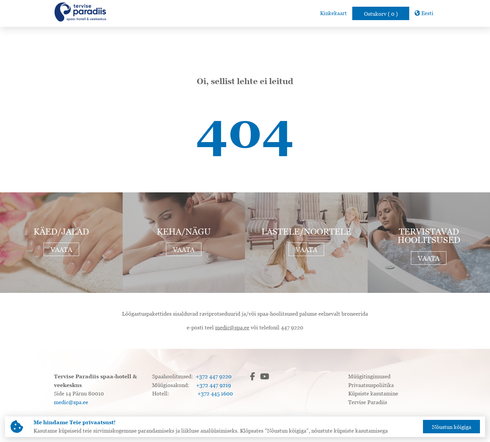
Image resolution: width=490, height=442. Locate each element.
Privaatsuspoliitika (371, 385)
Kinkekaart (333, 13)
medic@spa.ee (232, 327)
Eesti (424, 13)
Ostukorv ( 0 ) (381, 14)
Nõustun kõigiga (451, 427)
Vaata (61, 250)
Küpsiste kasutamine (373, 393)
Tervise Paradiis (367, 402)
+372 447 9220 (214, 376)
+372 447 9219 (213, 385)
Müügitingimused (369, 376)
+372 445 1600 (215, 393)
